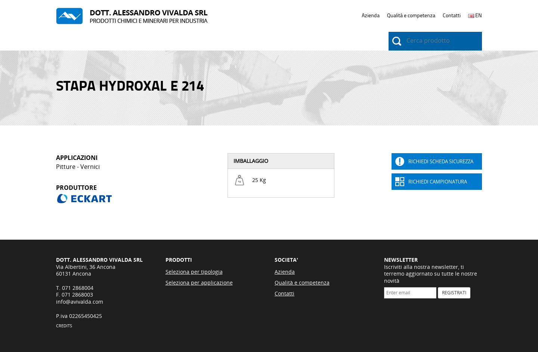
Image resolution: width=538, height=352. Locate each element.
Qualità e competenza (411, 15)
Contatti (452, 15)
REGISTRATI (454, 292)
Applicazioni (114, 41)
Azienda (371, 15)
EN (475, 15)
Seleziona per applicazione (199, 282)
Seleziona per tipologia (194, 271)
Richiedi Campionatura (437, 181)
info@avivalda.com (79, 301)
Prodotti (68, 41)
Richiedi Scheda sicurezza (440, 161)
